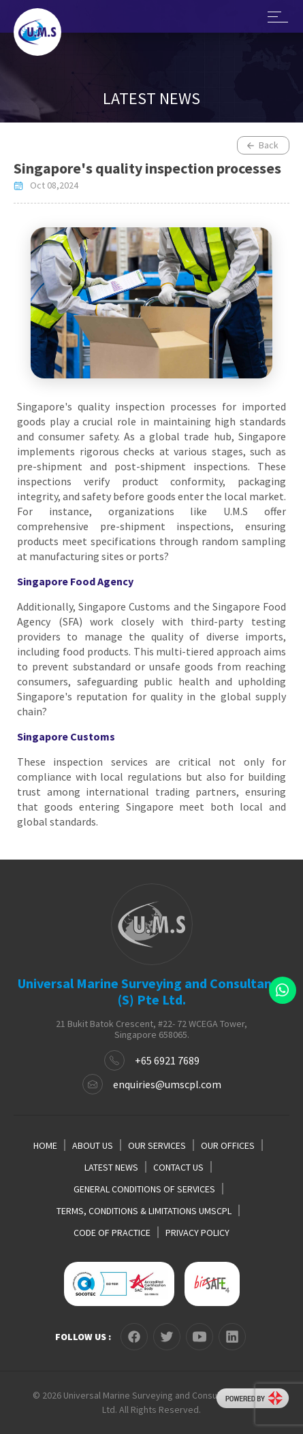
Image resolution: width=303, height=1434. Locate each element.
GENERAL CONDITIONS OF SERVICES (144, 1189)
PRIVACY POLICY (197, 1232)
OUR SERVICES (157, 1145)
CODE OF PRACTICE (112, 1232)
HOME (45, 1145)
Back (262, 145)
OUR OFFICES (228, 1145)
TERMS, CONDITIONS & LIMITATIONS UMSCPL (144, 1211)
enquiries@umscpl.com (167, 1084)
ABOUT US (92, 1145)
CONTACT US (178, 1167)
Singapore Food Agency (75, 581)
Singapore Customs (66, 736)
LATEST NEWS (111, 1167)
